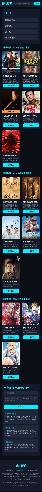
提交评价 (21, 408)
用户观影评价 (10, 38)
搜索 (37, 3)
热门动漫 (8, 32)
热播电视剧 (9, 26)
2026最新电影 (10, 20)
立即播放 (11, 85)
